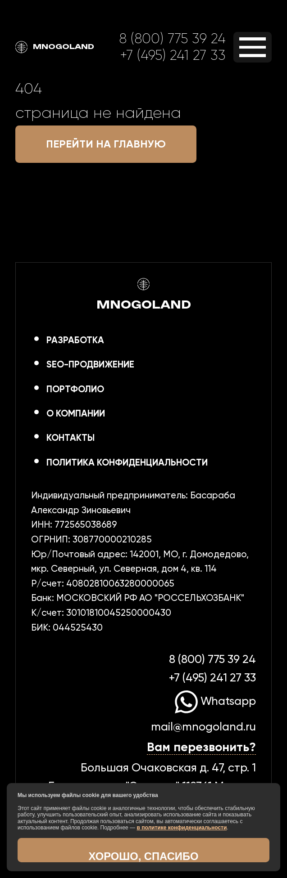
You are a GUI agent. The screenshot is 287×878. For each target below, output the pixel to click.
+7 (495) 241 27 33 (173, 55)
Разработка (75, 340)
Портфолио (75, 389)
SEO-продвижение (90, 364)
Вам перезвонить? (201, 746)
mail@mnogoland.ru (203, 726)
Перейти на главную (106, 144)
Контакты (70, 437)
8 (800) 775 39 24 (172, 38)
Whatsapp (215, 701)
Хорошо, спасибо (144, 856)
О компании (75, 413)
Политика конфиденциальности (127, 462)
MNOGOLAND (54, 47)
